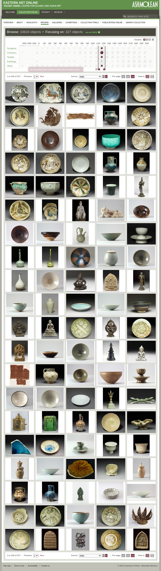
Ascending (103, 76)
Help (153, 40)
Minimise (147, 40)
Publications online (112, 23)
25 (123, 77)
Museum (58, 12)
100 (132, 77)
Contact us (45, 566)
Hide (150, 40)
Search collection (135, 23)
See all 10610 (91, 32)
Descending (106, 76)
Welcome (10, 12)
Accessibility (33, 566)
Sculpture (11, 48)
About (20, 23)
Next (42, 76)
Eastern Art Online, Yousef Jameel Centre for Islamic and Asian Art (33, 4)
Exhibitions (71, 23)
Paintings (11, 61)
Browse (45, 23)
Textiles (11, 57)
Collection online (28, 12)
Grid (147, 76)
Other (10, 66)
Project (46, 12)
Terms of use (19, 566)
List (152, 76)
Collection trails (89, 23)
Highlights (31, 23)
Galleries (57, 23)
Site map (7, 566)
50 (128, 77)
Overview (8, 23)
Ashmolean (145, 4)
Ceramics (11, 52)
